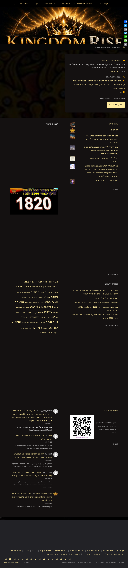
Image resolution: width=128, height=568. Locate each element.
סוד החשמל (108, 551)
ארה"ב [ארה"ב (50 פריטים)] (35, 291)
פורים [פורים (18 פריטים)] (43, 322)
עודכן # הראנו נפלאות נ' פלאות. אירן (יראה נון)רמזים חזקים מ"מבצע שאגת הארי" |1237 (32, 496)
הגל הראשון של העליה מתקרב (105, 180)
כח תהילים (92, 81)
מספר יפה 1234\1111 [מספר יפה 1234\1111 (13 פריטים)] (22, 307)
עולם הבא (108, 85)
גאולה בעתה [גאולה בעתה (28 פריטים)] (44, 297)
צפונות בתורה (61, 551)
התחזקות (118, 60)
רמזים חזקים (45, 551)
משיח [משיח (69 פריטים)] (48, 312)
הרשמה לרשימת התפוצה (57, 554)
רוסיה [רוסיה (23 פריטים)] (45, 328)
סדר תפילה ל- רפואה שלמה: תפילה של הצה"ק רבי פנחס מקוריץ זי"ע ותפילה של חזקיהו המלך (102, 139)
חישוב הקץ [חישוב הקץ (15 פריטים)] (28, 302)
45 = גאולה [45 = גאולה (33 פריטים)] (42, 281)
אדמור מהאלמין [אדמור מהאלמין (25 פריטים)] (50, 287)
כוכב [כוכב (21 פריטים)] (56, 307)
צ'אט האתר (113, 124)
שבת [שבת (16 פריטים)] (22, 328)
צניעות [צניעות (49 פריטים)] (16, 321)
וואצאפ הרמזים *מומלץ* (114, 554)
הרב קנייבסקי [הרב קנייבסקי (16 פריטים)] (38, 302)
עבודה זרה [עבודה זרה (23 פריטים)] (34, 317)
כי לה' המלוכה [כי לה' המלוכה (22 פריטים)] (47, 307)
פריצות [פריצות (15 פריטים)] (32, 322)
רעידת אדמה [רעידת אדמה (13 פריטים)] (28, 328)
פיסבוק (97, 554)
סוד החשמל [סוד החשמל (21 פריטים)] (44, 317)
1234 (34, 551)
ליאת (50, 436)
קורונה (90, 85)
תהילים (83, 85)
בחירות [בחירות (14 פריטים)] (19, 292)
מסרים (105, 60)
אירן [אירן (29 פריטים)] (17, 286)
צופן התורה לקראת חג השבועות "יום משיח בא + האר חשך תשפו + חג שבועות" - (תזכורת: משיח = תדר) (101, 150)
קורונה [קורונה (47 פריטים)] (53, 327)
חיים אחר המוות (114, 81)
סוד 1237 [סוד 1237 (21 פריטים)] (54, 317)
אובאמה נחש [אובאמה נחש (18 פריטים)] (37, 287)
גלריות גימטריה (77, 551)
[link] (13, 3)
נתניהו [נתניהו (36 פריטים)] (30, 312)
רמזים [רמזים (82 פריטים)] (37, 327)
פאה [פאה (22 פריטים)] (23, 317)
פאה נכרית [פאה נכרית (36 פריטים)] (52, 321)
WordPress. (11, 563)
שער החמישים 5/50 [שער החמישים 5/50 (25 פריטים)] (49, 333)
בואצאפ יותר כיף (111, 410)
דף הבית (114, 130)
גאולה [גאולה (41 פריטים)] (54, 297)
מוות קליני (82, 81)
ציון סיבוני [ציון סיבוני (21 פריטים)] (25, 322)
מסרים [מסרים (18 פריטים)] (55, 313)
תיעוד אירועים (93, 551)
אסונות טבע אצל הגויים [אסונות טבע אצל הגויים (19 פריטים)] (49, 292)
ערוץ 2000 (98, 85)
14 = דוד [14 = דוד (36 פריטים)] (53, 281)
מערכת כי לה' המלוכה (43, 493)
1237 (26, 551)
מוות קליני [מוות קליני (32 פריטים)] (35, 306)
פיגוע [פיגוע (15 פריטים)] (38, 322)
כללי (111, 60)
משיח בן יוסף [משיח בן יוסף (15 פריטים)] (39, 313)
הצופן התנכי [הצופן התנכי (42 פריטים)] (51, 302)
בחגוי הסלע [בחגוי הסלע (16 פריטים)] (26, 292)
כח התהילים (102, 81)
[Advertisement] (99, 231)
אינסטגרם (75, 554)
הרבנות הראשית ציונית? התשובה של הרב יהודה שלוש (96, 302)
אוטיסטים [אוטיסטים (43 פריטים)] (25, 286)
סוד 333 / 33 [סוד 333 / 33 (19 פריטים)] (21, 313)
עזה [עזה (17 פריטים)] (27, 317)
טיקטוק (86, 554)
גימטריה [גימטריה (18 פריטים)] (25, 297)
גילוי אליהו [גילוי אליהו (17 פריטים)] (33, 297)
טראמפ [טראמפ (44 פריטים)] (19, 302)
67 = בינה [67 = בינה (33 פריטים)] (29, 281)
